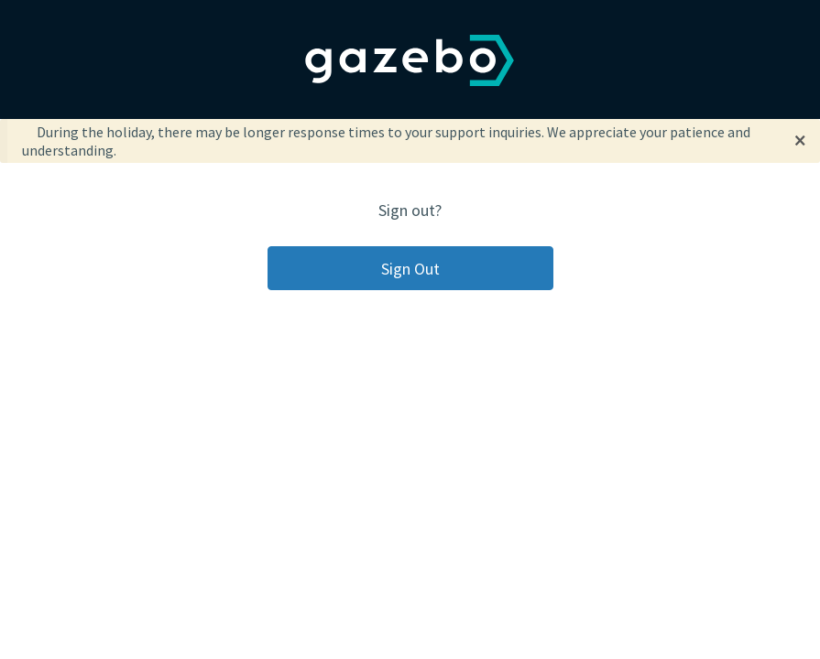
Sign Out (410, 268)
